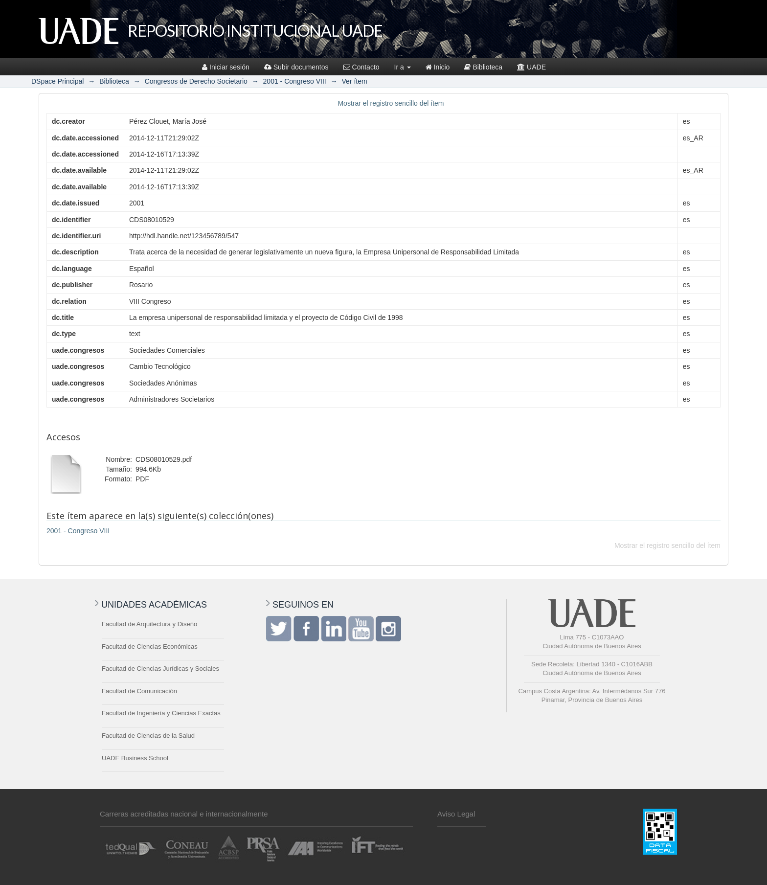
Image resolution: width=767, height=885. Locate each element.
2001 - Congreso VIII (294, 81)
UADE (531, 67)
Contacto (361, 67)
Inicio (438, 67)
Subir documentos (296, 67)
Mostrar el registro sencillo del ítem (391, 103)
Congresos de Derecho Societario (196, 81)
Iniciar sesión (225, 67)
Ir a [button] (402, 67)
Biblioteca (483, 67)
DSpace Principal (57, 81)
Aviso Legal (456, 814)
